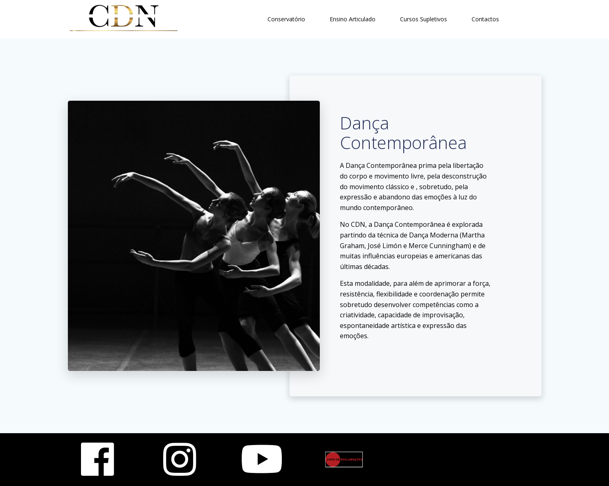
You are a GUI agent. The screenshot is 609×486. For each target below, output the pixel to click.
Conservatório (286, 19)
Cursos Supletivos (423, 19)
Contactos (485, 19)
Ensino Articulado (352, 19)
